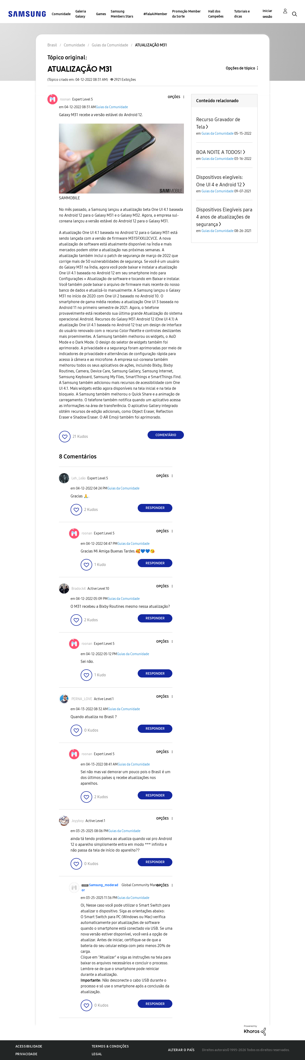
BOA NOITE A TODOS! (219, 152)
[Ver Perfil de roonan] (65, 99)
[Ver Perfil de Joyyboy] (77, 821)
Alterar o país (181, 1050)
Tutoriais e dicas (242, 14)
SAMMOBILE (69, 198)
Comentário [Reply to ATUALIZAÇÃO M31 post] (166, 435)
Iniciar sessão (267, 14)
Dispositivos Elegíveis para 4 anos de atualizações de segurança (224, 217)
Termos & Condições (110, 1046)
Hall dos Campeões (215, 14)
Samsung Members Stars (122, 14)
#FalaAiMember (155, 14)
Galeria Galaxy (80, 14)
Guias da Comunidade (112, 107)
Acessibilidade (28, 1046)
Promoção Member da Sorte (186, 14)
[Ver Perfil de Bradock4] (78, 589)
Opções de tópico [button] (240, 68)
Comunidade (61, 14)
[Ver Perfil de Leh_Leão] (78, 478)
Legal (97, 1054)
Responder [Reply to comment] (155, 508)
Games (101, 14)
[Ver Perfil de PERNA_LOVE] (81, 699)
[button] (175, 97)
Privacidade (26, 1054)
